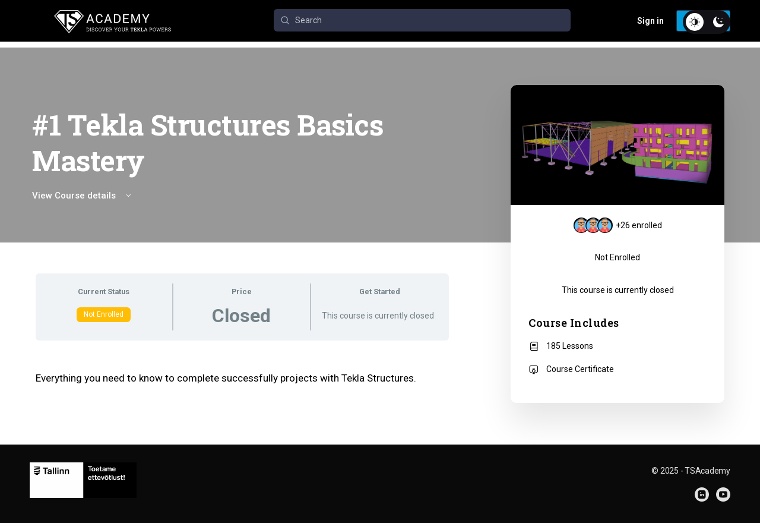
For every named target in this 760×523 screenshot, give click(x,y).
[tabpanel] (242, 378)
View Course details (82, 195)
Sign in (650, 21)
